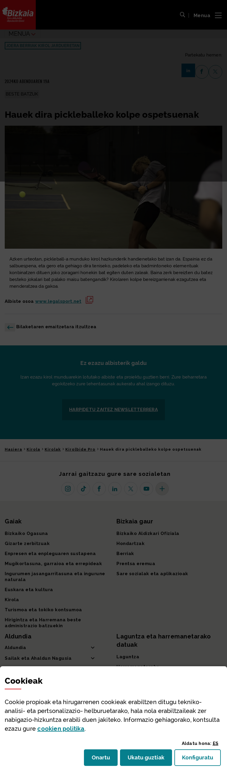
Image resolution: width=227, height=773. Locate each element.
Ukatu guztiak (148, 759)
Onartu (105, 759)
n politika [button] (60, 728)
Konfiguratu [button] (201, 759)
